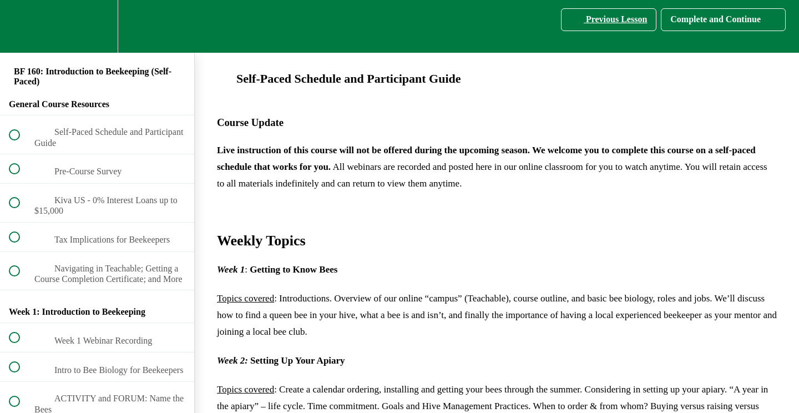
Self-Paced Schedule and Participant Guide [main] (339, 78)
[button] (20, 26)
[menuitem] (97, 26)
